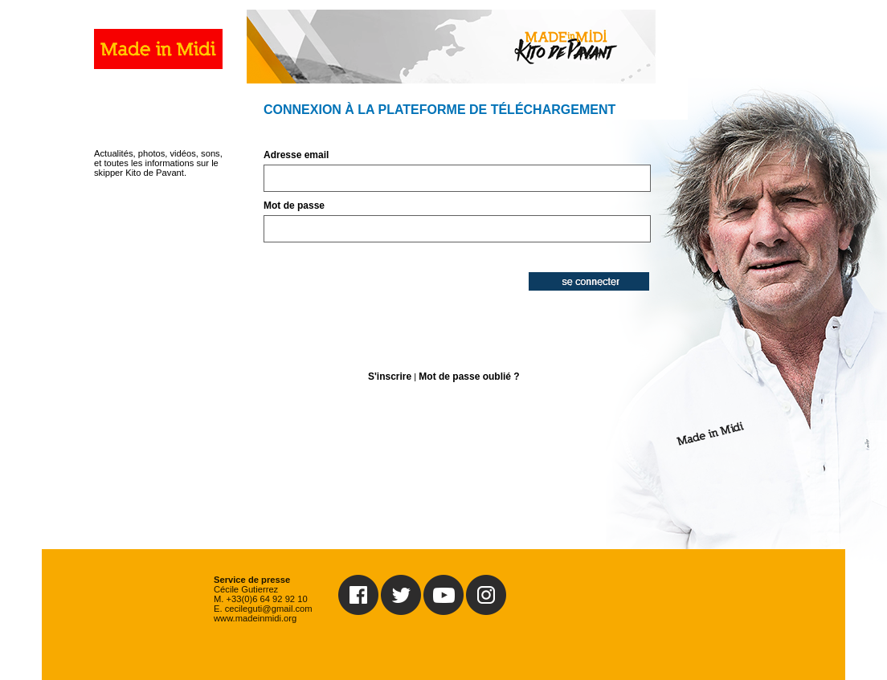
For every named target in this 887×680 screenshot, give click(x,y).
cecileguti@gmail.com (269, 608)
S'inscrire (389, 376)
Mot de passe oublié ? (469, 376)
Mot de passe (294, 205)
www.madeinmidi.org (255, 618)
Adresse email (296, 155)
